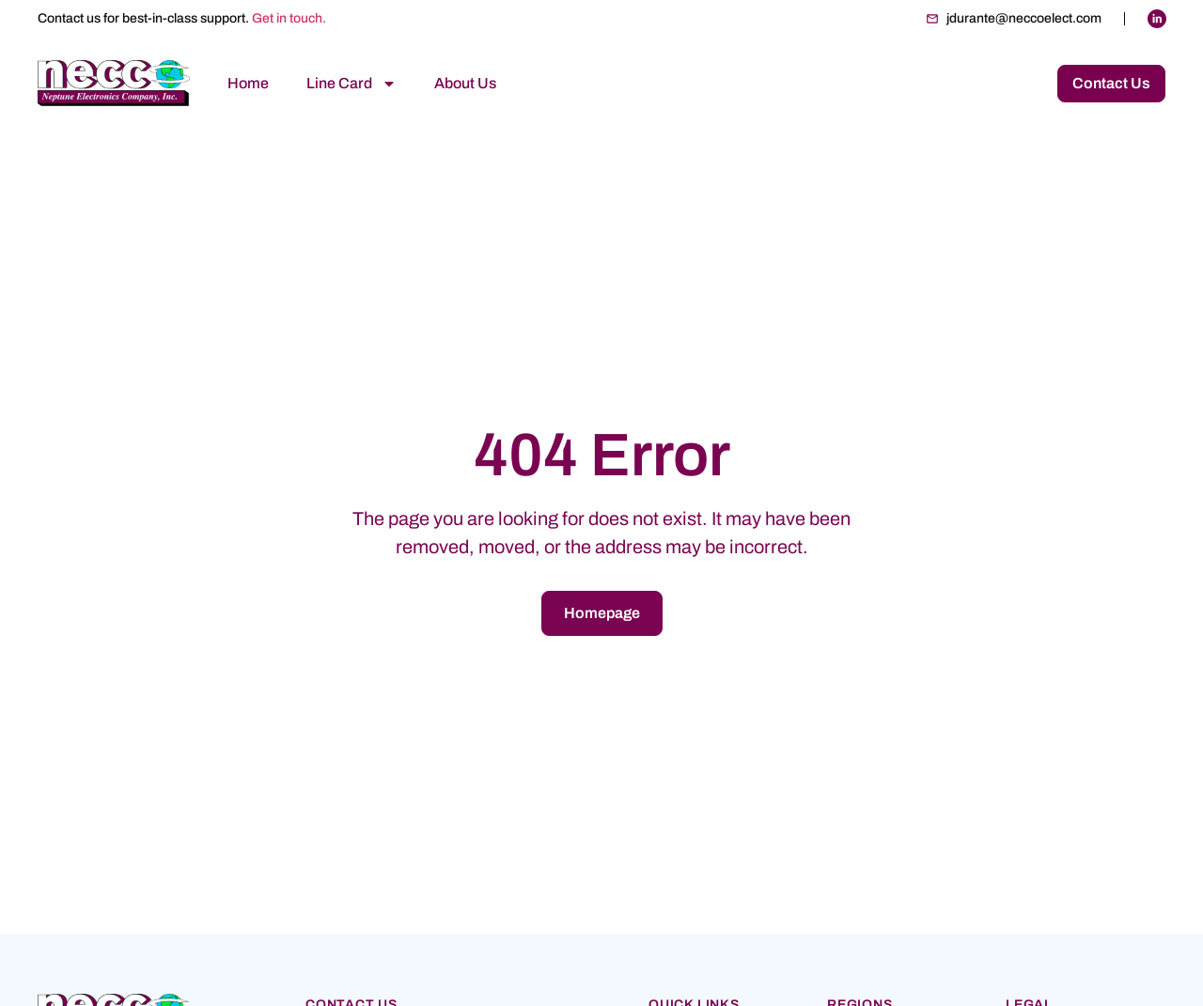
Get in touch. (289, 18)
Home (248, 83)
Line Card (351, 84)
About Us (465, 83)
